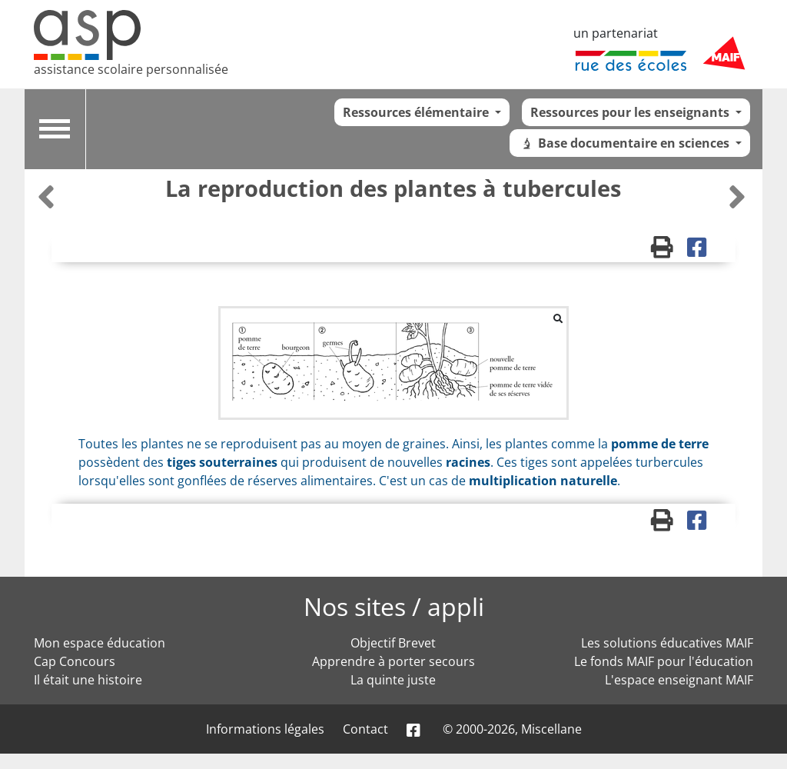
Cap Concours (74, 661)
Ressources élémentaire (417, 112)
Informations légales (265, 729)
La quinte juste (393, 679)
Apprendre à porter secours (393, 661)
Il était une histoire (88, 679)
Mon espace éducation (99, 642)
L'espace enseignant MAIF (679, 679)
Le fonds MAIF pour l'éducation (663, 661)
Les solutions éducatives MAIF (667, 642)
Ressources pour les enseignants (631, 112)
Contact (365, 729)
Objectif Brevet (393, 642)
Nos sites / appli (394, 606)
